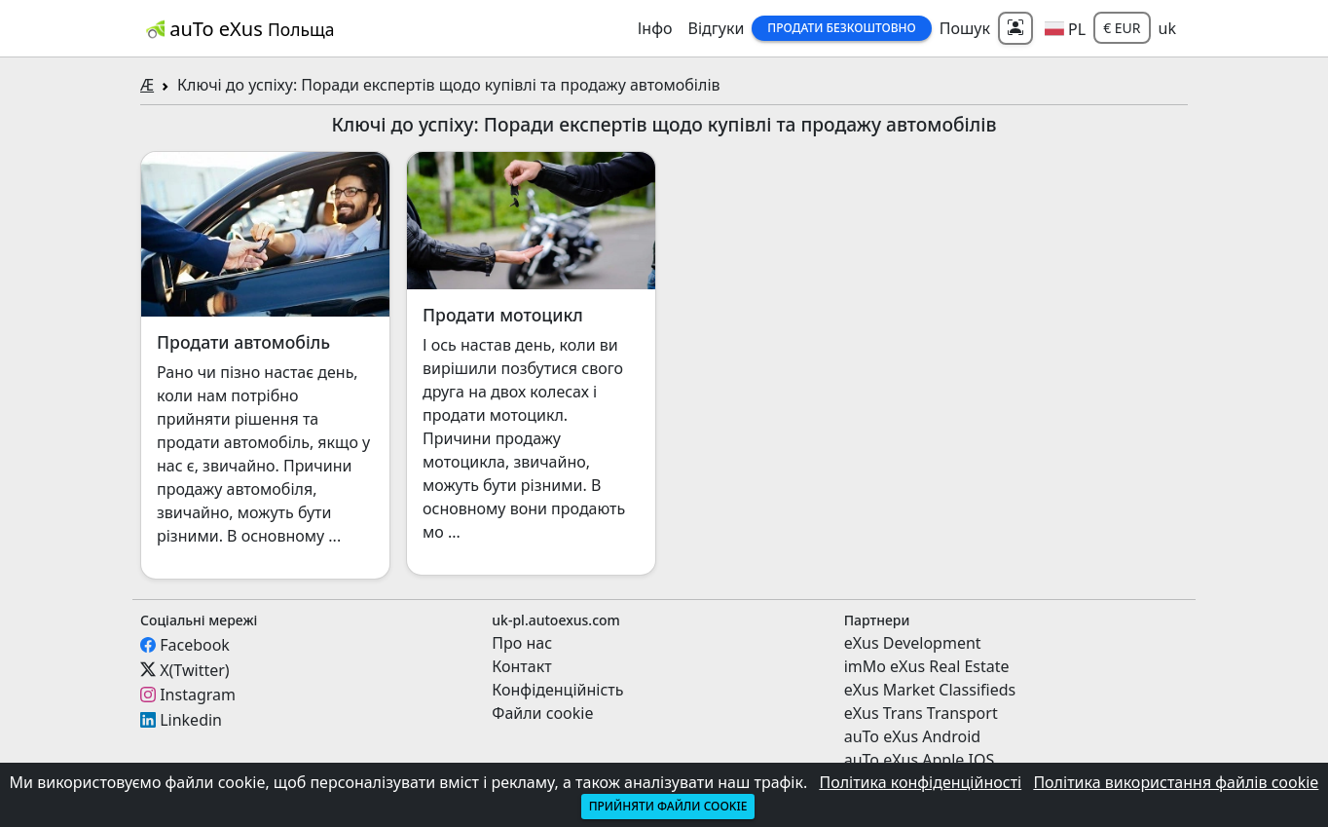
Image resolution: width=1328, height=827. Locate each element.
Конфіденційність (557, 689)
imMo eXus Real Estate (927, 666)
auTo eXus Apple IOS (919, 760)
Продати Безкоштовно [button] (841, 27)
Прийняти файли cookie (668, 806)
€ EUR (1121, 28)
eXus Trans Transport (921, 713)
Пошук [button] (965, 28)
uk (1167, 28)
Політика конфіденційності (920, 782)
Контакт (521, 666)
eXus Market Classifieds (930, 689)
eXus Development (912, 643)
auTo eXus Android (912, 736)
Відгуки (716, 28)
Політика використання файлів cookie (1175, 782)
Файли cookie (542, 713)
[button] (1065, 28)
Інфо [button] (655, 28)
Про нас (522, 643)
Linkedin (191, 720)
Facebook (195, 645)
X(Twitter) (194, 669)
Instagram (198, 694)
